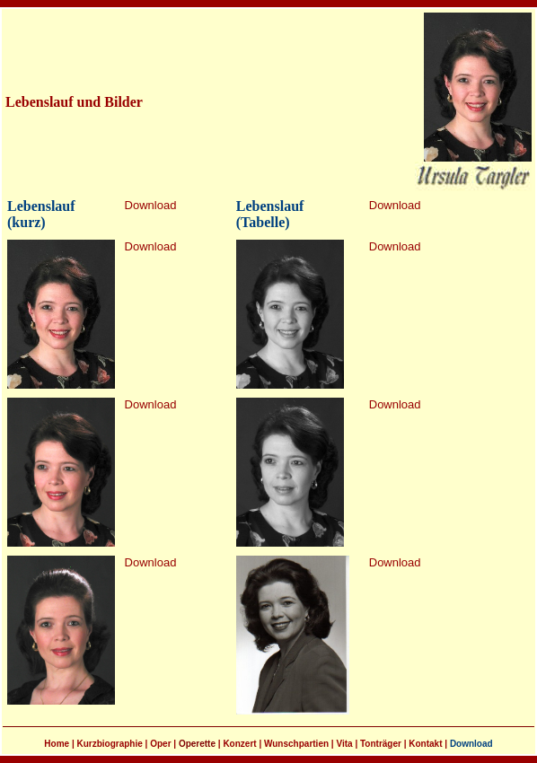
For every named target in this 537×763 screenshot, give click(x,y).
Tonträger (380, 744)
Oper (160, 744)
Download (151, 205)
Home (56, 744)
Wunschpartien (296, 744)
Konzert (239, 744)
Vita (344, 744)
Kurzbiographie (109, 744)
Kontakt (425, 744)
